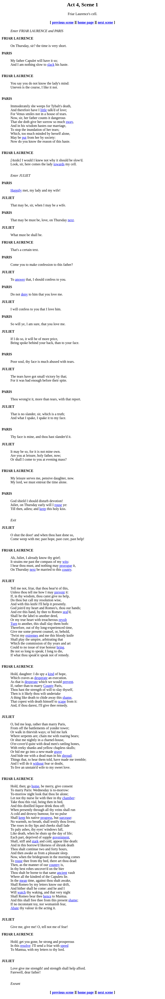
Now (13, 141)
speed (64, 945)
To (12, 129)
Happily (16, 190)
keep (42, 509)
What (14, 235)
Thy (13, 437)
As (12, 682)
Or (12, 459)
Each (13, 837)
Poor (13, 361)
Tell (13, 588)
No (12, 821)
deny (24, 294)
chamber (68, 798)
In (11, 869)
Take (13, 802)
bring (60, 647)
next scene (105, 22)
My (12, 60)
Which (15, 643)
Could (14, 647)
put (24, 137)
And (13, 64)
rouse (58, 505)
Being (14, 343)
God (13, 501)
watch (21, 892)
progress (46, 817)
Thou (14, 399)
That (13, 122)
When (14, 810)
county (66, 569)
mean (23, 880)
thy (22, 908)
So (12, 324)
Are (13, 455)
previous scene (63, 22)
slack (50, 64)
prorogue (65, 565)
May (13, 137)
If (11, 339)
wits (65, 561)
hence (47, 896)
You (13, 83)
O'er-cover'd (19, 744)
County (48, 686)
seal (65, 612)
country (54, 865)
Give (13, 631)
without (38, 763)
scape (62, 701)
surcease (65, 817)
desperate (40, 678)
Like (13, 833)
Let (12, 798)
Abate (14, 908)
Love (14, 968)
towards (59, 164)
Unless (15, 592)
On (12, 46)
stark (35, 841)
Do (12, 294)
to (19, 624)
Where (15, 736)
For (12, 114)
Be (12, 651)
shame (67, 697)
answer (20, 279)
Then (14, 693)
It (11, 451)
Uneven (15, 87)
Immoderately (20, 106)
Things (15, 759)
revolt (63, 620)
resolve (25, 945)
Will (13, 892)
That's (14, 250)
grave (58, 752)
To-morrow (18, 794)
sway (69, 122)
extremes (31, 635)
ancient (62, 873)
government (60, 837)
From (14, 728)
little (43, 110)
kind (51, 674)
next (71, 220)
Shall (14, 616)
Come (14, 264)
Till (13, 509)
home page (86, 22)
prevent (59, 592)
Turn (13, 624)
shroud (66, 755)
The (13, 376)
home (35, 786)
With (13, 748)
